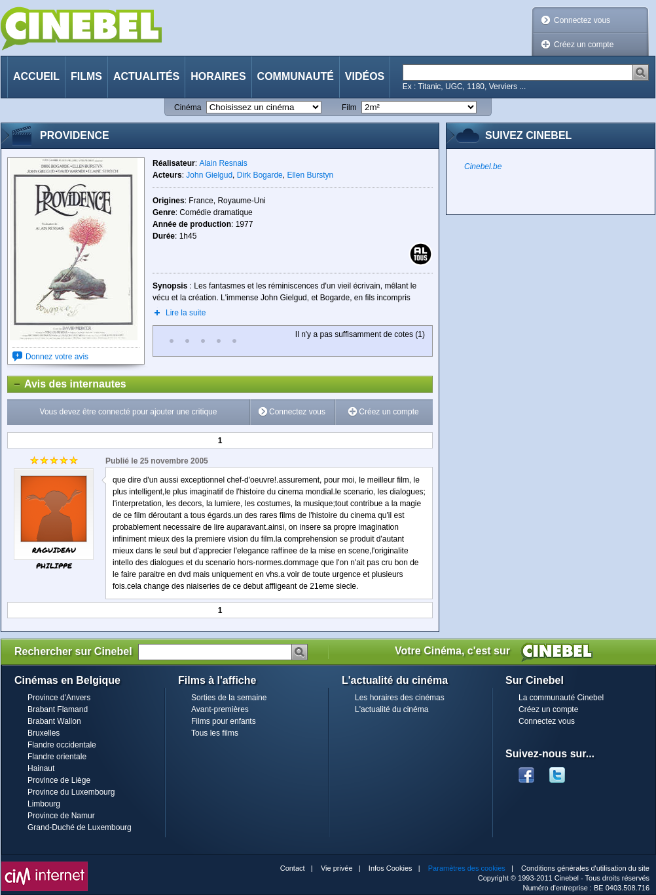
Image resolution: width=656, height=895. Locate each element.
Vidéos (364, 76)
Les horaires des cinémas (400, 697)
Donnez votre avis (57, 356)
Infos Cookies (390, 868)
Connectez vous (582, 20)
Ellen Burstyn (310, 175)
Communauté (295, 76)
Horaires (218, 76)
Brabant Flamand (57, 709)
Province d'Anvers (58, 697)
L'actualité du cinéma (391, 709)
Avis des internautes (67, 384)
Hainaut (40, 768)
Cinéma (187, 107)
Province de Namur (61, 815)
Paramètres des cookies (466, 868)
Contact (292, 868)
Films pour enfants (223, 721)
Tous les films (214, 733)
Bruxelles (43, 733)
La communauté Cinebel (561, 697)
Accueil (36, 76)
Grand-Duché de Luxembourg (79, 827)
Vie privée (337, 868)
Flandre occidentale (61, 744)
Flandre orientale (56, 756)
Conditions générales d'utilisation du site (585, 868)
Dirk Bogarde (260, 175)
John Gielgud (209, 175)
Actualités (146, 76)
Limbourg (43, 803)
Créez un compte (583, 44)
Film (349, 107)
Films (86, 76)
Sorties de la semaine (228, 697)
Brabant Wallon (54, 721)
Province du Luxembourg (71, 792)
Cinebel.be (482, 166)
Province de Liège (58, 780)
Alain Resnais (223, 163)
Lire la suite (186, 312)
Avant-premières (220, 709)
